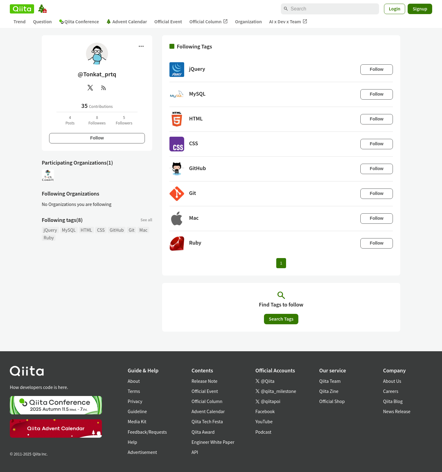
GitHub (117, 230)
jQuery (50, 230)
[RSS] (103, 87)
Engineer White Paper (213, 442)
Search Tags (281, 319)
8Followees (97, 120)
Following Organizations (70, 193)
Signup (420, 9)
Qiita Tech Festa (207, 421)
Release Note (204, 381)
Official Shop (332, 401)
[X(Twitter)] (90, 87)
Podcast (263, 432)
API (195, 452)
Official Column (208, 21)
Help (132, 442)
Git (131, 230)
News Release (396, 411)
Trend (19, 21)
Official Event (168, 21)
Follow (97, 137)
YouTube (264, 421)
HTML (86, 230)
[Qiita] (22, 8)
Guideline (137, 411)
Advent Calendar (126, 21)
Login (395, 9)
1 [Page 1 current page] (281, 263)
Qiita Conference (79, 21)
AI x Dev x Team (288, 21)
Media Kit (137, 421)
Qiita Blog (393, 401)
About (134, 381)
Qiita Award (203, 432)
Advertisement (142, 452)
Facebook (265, 411)
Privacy (135, 401)
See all (146, 219)
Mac (143, 230)
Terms (134, 391)
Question (42, 21)
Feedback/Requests (147, 432)
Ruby (49, 237)
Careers (390, 391)
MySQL (69, 230)
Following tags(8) (62, 219)
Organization (248, 21)
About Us (392, 381)
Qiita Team (330, 381)
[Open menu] (141, 46)
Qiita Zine (329, 391)
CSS (101, 230)
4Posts (70, 120)
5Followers (124, 120)
